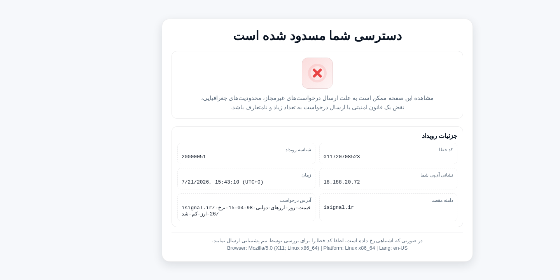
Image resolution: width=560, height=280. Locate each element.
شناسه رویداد (261, 147)
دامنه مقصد (405, 200)
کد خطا (409, 147)
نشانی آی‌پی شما (399, 174)
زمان (269, 174)
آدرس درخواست (258, 200)
